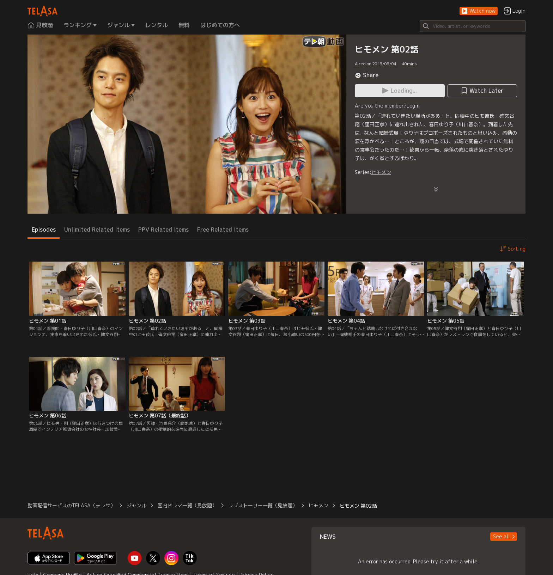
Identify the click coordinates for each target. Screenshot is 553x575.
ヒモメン (381, 172)
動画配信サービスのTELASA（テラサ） (71, 505)
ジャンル (136, 505)
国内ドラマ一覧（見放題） (187, 505)
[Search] (472, 26)
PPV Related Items (163, 229)
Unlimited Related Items (97, 229)
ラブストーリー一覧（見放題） (262, 505)
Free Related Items (223, 229)
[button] (479, 11)
